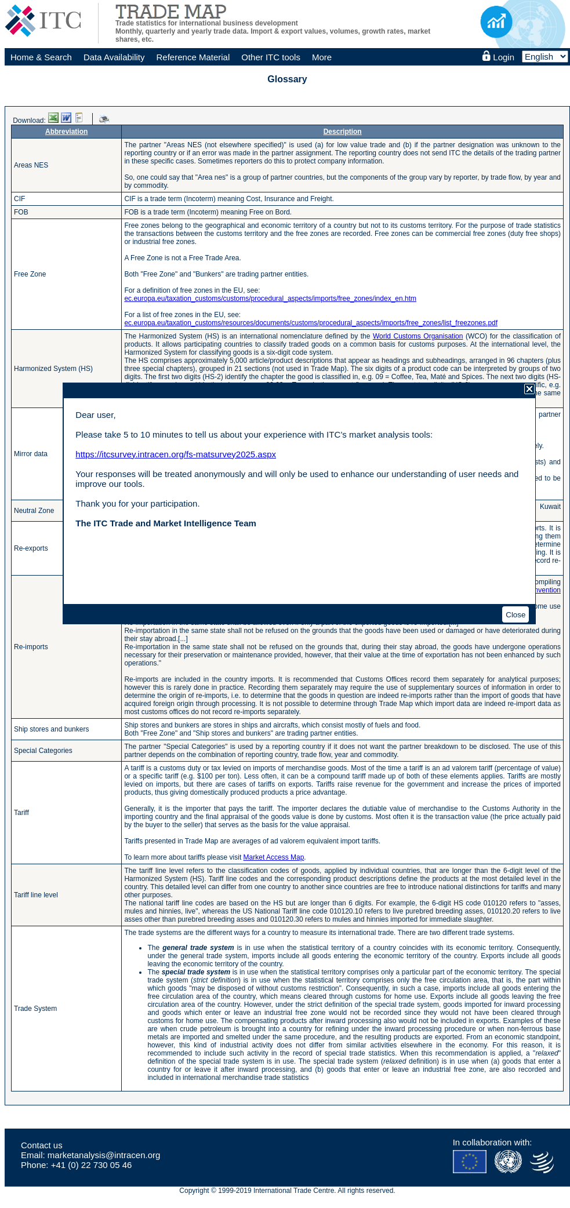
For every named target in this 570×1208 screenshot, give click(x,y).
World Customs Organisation (418, 336)
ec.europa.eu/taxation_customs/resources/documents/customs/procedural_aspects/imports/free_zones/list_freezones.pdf (311, 323)
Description (343, 132)
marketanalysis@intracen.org (104, 1155)
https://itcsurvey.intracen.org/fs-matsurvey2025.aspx (175, 454)
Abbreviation (66, 132)
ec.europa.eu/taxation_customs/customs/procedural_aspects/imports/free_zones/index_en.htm (270, 298)
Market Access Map (274, 857)
